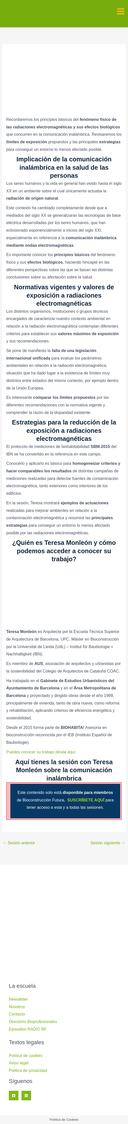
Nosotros (17, 1007)
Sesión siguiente (108, 843)
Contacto (17, 1014)
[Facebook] (13, 1095)
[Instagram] (26, 1095)
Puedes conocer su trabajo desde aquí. (41, 752)
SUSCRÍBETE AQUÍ (86, 800)
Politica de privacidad (28, 1070)
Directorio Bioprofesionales (33, 1022)
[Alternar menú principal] (120, 11)
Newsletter (18, 999)
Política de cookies (25, 1055)
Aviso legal (18, 1063)
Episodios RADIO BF (27, 1029)
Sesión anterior (19, 843)
